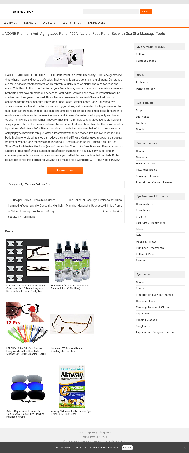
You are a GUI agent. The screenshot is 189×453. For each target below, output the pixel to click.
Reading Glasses (146, 319)
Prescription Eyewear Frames (154, 294)
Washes (141, 123)
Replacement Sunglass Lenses (155, 332)
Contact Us (83, 432)
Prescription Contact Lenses (154, 182)
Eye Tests (49, 23)
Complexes (143, 210)
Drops (139, 110)
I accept (127, 447)
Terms (108, 432)
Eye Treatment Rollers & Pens (35, 184)
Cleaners (141, 157)
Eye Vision (10, 23)
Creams (141, 216)
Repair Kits (143, 313)
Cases (140, 151)
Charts (140, 129)
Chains (140, 282)
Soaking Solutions (147, 176)
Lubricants (142, 116)
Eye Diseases (96, 23)
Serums (141, 260)
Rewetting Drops (146, 169)
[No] (184, 447)
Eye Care (30, 23)
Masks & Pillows (146, 241)
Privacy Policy (97, 432)
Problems (142, 82)
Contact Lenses (146, 60)
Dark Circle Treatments (150, 222)
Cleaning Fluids (145, 301)
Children (141, 54)
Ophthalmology (145, 88)
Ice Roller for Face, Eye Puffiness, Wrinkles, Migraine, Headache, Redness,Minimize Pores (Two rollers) (94, 205)
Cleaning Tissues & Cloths (153, 307)
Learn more (65, 170)
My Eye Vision (97, 441)
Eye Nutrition (71, 23)
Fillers (140, 229)
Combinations (145, 204)
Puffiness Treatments (150, 248)
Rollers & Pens (145, 254)
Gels (139, 235)
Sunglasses (143, 326)
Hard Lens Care (146, 163)
